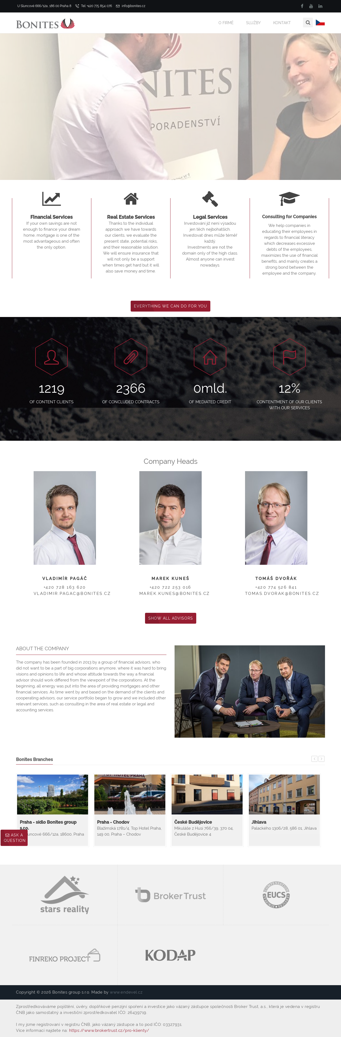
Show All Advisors (170, 618)
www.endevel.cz (126, 992)
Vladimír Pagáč (64, 578)
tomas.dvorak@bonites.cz (282, 593)
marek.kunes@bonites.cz (174, 593)
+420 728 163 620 (65, 587)
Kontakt (282, 23)
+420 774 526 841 (276, 587)
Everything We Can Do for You (170, 306)
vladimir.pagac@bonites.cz (72, 593)
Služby (253, 23)
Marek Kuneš (170, 578)
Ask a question (15, 838)
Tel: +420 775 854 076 (93, 6)
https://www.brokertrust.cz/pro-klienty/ (109, 1030)
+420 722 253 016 (170, 587)
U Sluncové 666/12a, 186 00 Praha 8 (43, 6)
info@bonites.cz (130, 6)
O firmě (226, 23)
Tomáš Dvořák (276, 578)
